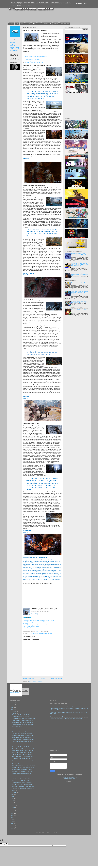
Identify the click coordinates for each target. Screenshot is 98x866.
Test (17, 23)
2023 (12, 707)
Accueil (42, 678)
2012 (12, 827)
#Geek (56, 23)
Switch (28, 23)
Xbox (34, 23)
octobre (14, 790)
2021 (12, 810)
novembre (14, 713)
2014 (12, 823)
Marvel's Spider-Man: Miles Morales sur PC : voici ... (23, 771)
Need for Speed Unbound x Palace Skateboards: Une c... (24, 777)
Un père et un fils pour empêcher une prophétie (36, 56)
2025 (12, 704)
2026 (12, 702)
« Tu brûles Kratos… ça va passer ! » (33, 59)
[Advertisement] (45, 16)
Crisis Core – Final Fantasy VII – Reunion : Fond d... (23, 714)
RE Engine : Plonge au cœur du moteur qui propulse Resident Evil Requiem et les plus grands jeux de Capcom (15, 47)
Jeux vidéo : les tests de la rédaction (69, 780)
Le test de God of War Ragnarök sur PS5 (20, 778)
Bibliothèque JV (47, 23)
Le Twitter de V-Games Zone (69, 776)
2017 (12, 817)
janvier (13, 807)
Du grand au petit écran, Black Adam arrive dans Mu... (23, 767)
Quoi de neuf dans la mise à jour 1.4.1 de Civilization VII (62, 716)
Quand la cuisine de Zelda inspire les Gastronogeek (23, 760)
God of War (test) (28, 627)
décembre (14, 711)
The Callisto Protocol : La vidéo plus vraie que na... (23, 724)
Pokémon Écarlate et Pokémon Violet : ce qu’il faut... (23, 748)
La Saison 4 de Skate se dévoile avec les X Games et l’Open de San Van (79, 302)
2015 (12, 821)
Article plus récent (28, 678)
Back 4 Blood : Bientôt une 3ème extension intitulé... (23, 756)
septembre (14, 792)
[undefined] (5, 843)
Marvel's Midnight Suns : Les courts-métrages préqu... (23, 737)
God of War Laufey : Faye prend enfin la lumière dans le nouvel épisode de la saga (79, 274)
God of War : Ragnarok (38, 633)
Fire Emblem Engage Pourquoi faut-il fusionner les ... (23, 733)
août (13, 794)
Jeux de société (64, 23)
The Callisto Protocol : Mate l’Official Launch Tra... (22, 754)
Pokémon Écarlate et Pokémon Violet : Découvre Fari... (24, 786)
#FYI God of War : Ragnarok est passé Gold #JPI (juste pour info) (39, 620)
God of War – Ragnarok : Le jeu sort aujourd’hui (22, 763)
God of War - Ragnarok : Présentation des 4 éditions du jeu (38, 625)
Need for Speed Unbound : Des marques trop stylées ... (24, 765)
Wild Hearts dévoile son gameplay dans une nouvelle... (23, 731)
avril (13, 802)
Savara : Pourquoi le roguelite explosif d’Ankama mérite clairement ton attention (79, 292)
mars (13, 803)
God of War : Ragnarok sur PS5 (31, 626)
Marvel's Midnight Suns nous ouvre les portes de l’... (23, 750)
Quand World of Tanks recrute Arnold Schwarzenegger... (24, 718)
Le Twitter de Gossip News (69, 778)
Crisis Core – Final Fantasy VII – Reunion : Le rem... (23, 746)
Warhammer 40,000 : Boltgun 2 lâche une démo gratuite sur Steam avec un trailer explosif (79, 311)
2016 (12, 819)
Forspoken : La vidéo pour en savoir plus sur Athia (22, 741)
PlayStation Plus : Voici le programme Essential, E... (23, 788)
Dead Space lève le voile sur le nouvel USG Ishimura (23, 728)
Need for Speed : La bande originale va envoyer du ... (23, 743)
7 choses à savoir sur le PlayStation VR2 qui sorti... (23, 780)
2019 (12, 813)
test (51, 633)
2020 (12, 811)
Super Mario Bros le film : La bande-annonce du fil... (23, 784)
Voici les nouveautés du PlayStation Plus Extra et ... (23, 752)
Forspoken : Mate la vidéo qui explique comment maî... (23, 775)
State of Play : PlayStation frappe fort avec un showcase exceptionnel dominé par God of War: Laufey (79, 264)
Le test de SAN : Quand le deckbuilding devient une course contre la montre (79, 283)
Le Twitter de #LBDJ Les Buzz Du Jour (69, 777)
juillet (13, 796)
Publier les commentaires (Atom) (36, 681)
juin (13, 798)
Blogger (60, 832)
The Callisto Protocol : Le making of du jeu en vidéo (23, 739)
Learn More (79, 3)
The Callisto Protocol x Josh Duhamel (20, 730)
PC (39, 23)
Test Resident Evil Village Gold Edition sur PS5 (22, 769)
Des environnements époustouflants (33, 58)
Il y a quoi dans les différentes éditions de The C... (22, 758)
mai (13, 800)
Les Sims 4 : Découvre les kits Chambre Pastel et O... (23, 762)
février (13, 805)
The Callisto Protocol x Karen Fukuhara (20, 716)
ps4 (44, 633)
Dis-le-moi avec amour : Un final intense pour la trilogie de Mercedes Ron (79, 254)
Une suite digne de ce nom (31, 61)
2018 (12, 815)
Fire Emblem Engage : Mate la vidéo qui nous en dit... (23, 745)
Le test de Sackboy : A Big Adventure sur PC (21, 773)
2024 (12, 705)
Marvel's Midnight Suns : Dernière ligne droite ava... (23, 722)
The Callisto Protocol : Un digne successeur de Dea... (23, 782)
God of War (29, 633)
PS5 (22, 23)
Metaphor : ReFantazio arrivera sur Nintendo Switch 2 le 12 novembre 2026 (66, 718)
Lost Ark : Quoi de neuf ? (17, 726)
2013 (12, 825)
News (11, 23)
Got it (85, 3)
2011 (12, 828)
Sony (49, 633)
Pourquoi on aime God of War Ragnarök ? (34, 62)
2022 (12, 709)
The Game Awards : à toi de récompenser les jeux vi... (23, 720)
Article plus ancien (56, 678)
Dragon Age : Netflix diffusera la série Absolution (22, 735)
